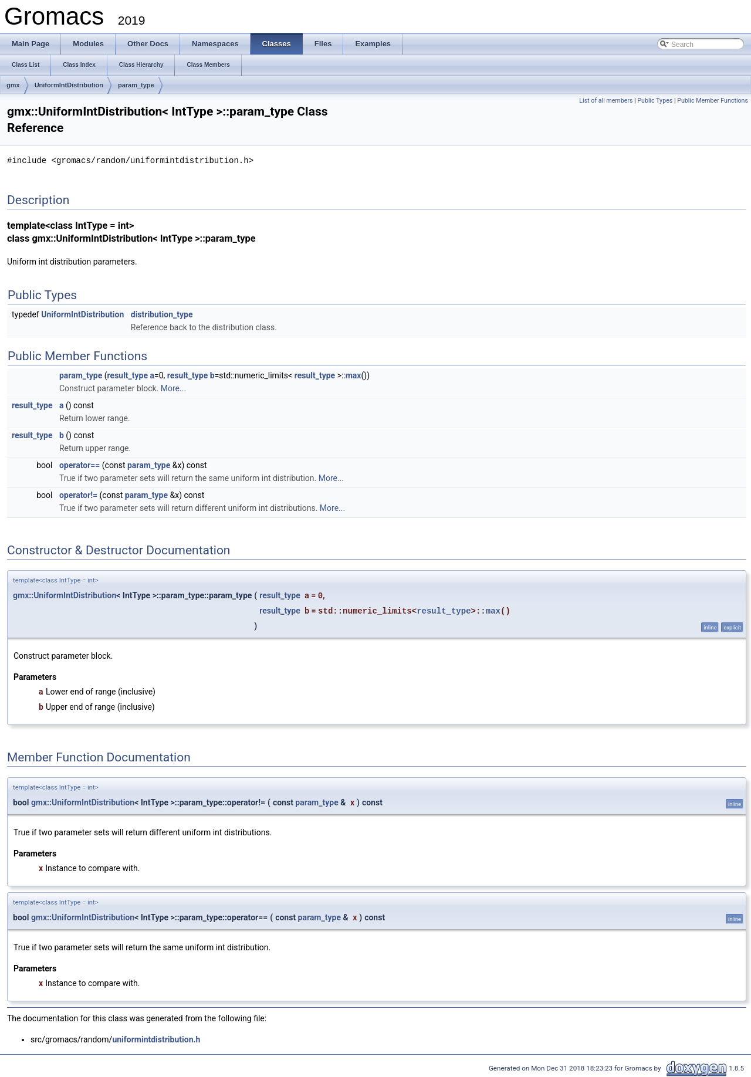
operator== (79, 464)
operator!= (78, 494)
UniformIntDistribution (69, 85)
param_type (136, 85)
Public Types (654, 100)
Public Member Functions (712, 100)
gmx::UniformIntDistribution (64, 595)
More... (173, 387)
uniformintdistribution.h (156, 1039)
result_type (127, 375)
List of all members (605, 100)
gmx (13, 85)
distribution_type (162, 314)
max (353, 375)
